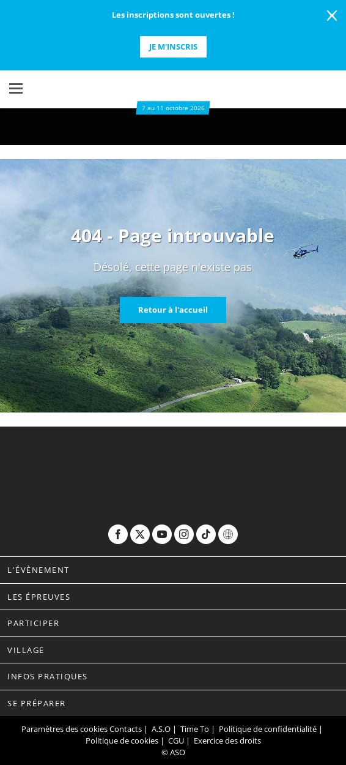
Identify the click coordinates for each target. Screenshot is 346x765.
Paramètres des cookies (64, 728)
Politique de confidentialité (268, 728)
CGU (176, 740)
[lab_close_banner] (332, 16)
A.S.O (161, 728)
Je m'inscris (173, 46)
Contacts (125, 728)
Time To (194, 728)
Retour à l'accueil (173, 309)
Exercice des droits (227, 740)
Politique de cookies (122, 740)
